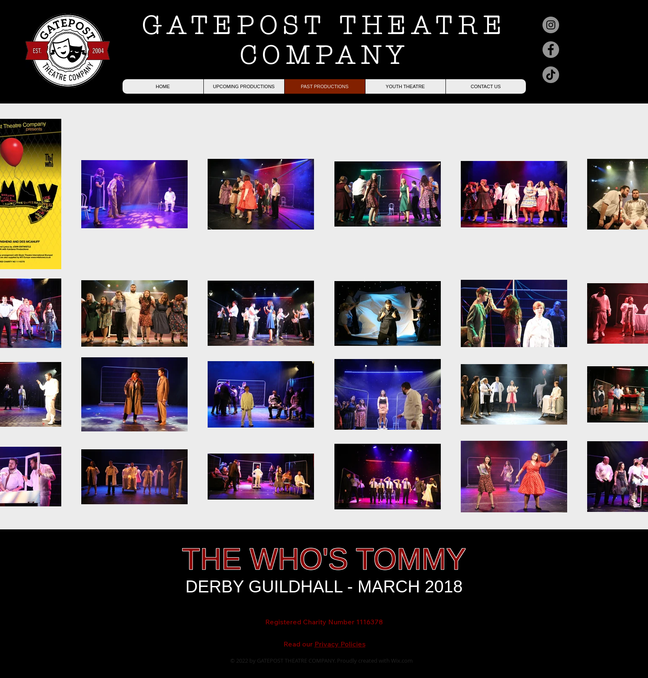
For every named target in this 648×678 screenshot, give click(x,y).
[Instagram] (550, 25)
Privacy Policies (339, 644)
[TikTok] (550, 74)
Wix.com (402, 660)
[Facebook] (550, 49)
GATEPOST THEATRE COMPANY (324, 40)
